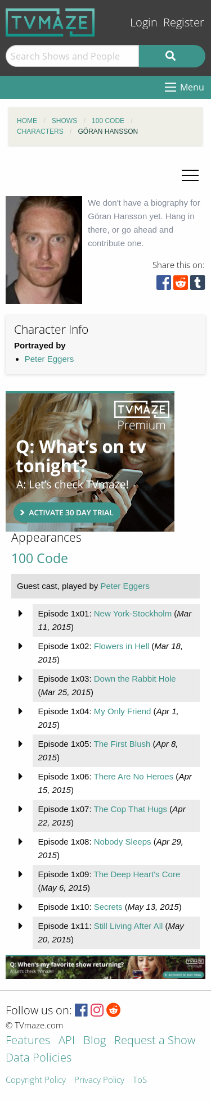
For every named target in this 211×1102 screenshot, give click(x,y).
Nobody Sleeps (122, 841)
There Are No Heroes (133, 776)
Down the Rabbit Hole (135, 678)
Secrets (108, 906)
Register (183, 22)
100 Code (39, 558)
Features (28, 1041)
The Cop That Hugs (130, 809)
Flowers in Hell (121, 646)
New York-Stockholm (133, 613)
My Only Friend (122, 711)
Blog (94, 1041)
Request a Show (154, 1041)
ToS (140, 1080)
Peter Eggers (49, 359)
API (67, 1041)
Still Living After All (128, 926)
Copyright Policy (36, 1080)
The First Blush (121, 744)
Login (144, 22)
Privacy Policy (99, 1080)
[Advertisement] (90, 461)
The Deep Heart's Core (136, 874)
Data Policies (38, 1058)
